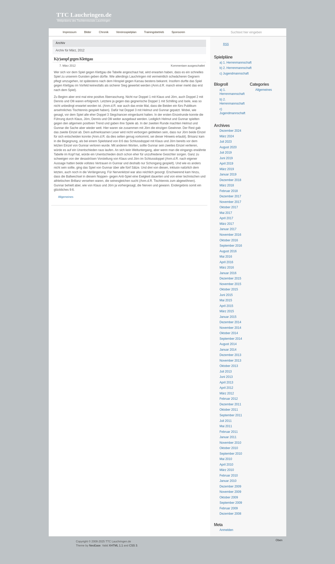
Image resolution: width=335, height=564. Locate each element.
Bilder (87, 32)
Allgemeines (65, 196)
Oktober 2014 (229, 333)
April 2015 (226, 306)
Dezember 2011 (230, 404)
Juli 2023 (226, 141)
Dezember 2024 (230, 130)
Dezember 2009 (230, 486)
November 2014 (230, 328)
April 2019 (226, 163)
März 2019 (227, 169)
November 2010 (230, 442)
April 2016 (226, 262)
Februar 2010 (229, 475)
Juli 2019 (226, 152)
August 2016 (228, 251)
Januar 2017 (228, 229)
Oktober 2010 (229, 448)
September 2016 (231, 245)
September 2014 (231, 338)
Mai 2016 (226, 256)
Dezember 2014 (230, 322)
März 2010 (227, 470)
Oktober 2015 (229, 289)
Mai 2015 (226, 300)
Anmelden (226, 530)
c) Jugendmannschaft (234, 73)
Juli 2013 (226, 371)
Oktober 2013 (229, 366)
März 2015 (227, 311)
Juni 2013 (226, 377)
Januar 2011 (228, 437)
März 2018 (227, 185)
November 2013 (230, 360)
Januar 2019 (228, 174)
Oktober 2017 (229, 207)
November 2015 (230, 284)
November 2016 (230, 234)
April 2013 (226, 382)
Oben (279, 540)
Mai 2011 (226, 426)
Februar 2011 (229, 432)
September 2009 (231, 502)
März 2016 (227, 267)
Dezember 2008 (230, 513)
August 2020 (228, 147)
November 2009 (230, 492)
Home (54, 32)
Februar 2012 (229, 398)
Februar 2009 (229, 508)
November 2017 (230, 202)
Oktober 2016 (229, 240)
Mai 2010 (226, 459)
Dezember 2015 (230, 278)
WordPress (61, 544)
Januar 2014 (228, 349)
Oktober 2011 (229, 409)
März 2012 (227, 393)
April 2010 (226, 464)
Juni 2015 (226, 295)
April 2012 (226, 388)
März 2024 (227, 136)
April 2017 (226, 218)
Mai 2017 (226, 213)
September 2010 (231, 453)
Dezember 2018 (230, 180)
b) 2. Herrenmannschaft (236, 68)
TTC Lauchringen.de (83, 14)
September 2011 (231, 415)
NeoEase (94, 545)
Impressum (69, 32)
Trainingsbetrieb (154, 32)
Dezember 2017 (230, 196)
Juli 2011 (226, 421)
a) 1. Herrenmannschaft (236, 62)
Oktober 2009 (229, 497)
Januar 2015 (228, 317)
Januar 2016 (228, 273)
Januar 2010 (228, 481)
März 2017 (227, 224)
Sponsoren (178, 32)
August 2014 (228, 344)
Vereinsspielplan (126, 32)
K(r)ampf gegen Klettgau (73, 59)
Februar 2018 (229, 191)
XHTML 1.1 (116, 545)
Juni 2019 (226, 158)
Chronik (104, 32)
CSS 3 (133, 545)
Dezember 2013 (230, 355)
